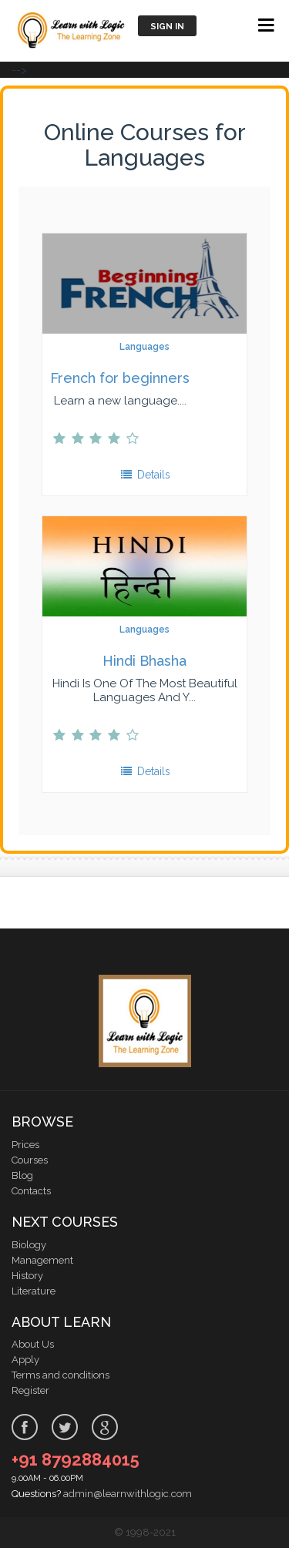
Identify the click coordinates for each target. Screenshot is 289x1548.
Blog (22, 1175)
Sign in (167, 27)
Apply (25, 1359)
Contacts (31, 1191)
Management (42, 1260)
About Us (33, 1344)
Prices (25, 1144)
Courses (30, 1160)
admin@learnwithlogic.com (127, 1493)
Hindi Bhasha (144, 661)
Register (30, 1390)
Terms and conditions (60, 1375)
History (27, 1275)
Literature (33, 1291)
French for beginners (120, 378)
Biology (29, 1245)
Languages (144, 346)
